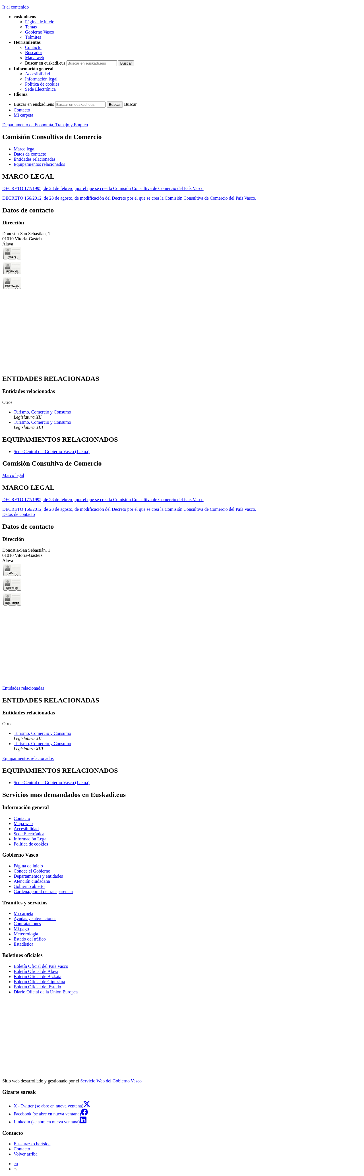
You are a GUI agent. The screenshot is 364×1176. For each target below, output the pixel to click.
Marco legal (13, 475)
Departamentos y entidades (38, 876)
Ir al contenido (15, 7)
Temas (31, 26)
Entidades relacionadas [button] (34, 159)
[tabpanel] (182, 187)
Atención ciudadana (32, 881)
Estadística (23, 944)
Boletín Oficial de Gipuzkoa (39, 981)
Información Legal (31, 838)
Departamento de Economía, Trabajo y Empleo (45, 124)
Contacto (33, 47)
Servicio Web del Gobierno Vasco (111, 1080)
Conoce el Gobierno (32, 871)
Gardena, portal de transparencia (43, 891)
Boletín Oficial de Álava (36, 971)
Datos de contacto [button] (30, 154)
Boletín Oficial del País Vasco (41, 966)
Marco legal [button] (25, 148)
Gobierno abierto (29, 886)
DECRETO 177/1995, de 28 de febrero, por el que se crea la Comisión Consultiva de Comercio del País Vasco (103, 188)
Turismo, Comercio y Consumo (42, 412)
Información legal (41, 79)
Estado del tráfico (30, 939)
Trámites (33, 37)
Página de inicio (39, 21)
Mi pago (21, 928)
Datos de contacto (18, 514)
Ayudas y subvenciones (35, 918)
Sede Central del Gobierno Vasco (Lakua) (52, 451)
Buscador (33, 52)
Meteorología (26, 933)
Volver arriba (26, 1154)
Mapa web (34, 57)
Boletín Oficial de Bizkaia (37, 976)
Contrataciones (27, 923)
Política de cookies (42, 84)
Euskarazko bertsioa (32, 1143)
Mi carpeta (23, 115)
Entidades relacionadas (23, 688)
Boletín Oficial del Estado (37, 986)
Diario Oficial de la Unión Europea (46, 991)
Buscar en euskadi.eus (45, 63)
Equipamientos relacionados (28, 758)
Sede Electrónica (40, 89)
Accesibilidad (37, 73)
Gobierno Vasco (39, 32)
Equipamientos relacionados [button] (39, 164)
